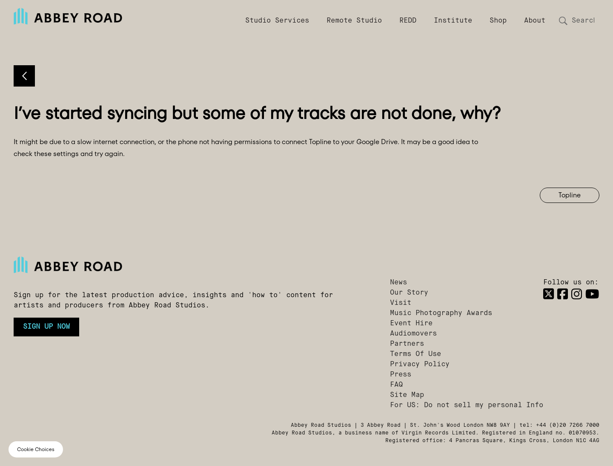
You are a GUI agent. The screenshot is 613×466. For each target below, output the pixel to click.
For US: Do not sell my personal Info (466, 405)
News (398, 282)
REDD (407, 20)
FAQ (396, 385)
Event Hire (411, 323)
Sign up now (46, 327)
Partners (407, 344)
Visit (400, 303)
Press (400, 374)
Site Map (407, 395)
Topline (570, 195)
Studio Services (277, 20)
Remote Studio (354, 20)
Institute (453, 20)
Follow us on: (571, 282)
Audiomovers (413, 333)
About (534, 20)
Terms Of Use (415, 354)
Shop (498, 20)
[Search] (582, 21)
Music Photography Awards (441, 313)
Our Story (409, 292)
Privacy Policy (420, 364)
